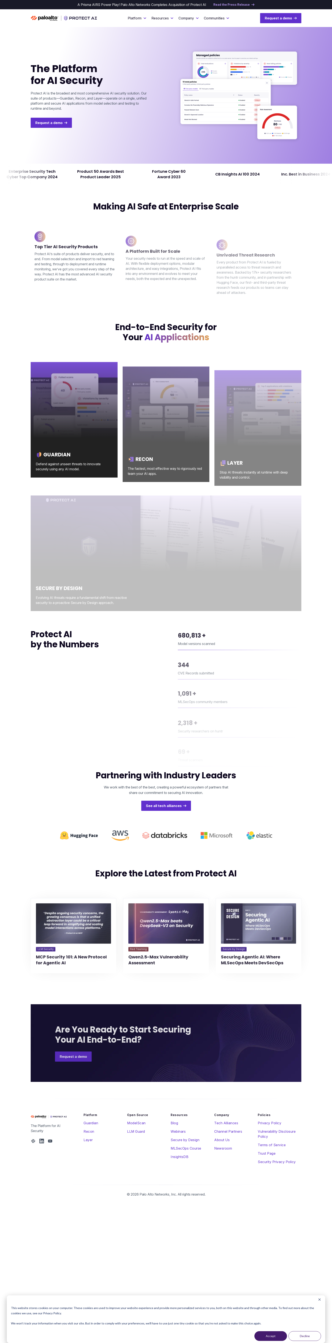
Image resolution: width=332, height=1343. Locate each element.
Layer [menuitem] (88, 1140)
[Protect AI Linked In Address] (41, 1141)
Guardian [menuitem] (91, 1123)
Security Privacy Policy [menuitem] (277, 1162)
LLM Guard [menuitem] (136, 1131)
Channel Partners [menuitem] (228, 1131)
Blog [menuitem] (174, 1123)
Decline (305, 1336)
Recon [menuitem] (89, 1131)
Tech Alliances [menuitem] (226, 1123)
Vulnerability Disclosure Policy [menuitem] (277, 1134)
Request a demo (278, 18)
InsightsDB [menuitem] (179, 1157)
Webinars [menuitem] (178, 1131)
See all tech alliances (164, 806)
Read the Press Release (231, 4)
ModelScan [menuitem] (136, 1123)
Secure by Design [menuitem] (185, 1140)
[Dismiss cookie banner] (319, 1300)
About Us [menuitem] (222, 1140)
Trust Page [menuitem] (267, 1153)
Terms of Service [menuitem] (272, 1145)
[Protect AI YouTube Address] (50, 1141)
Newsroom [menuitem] (223, 1148)
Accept (271, 1336)
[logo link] (79, 853)
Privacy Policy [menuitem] (269, 1123)
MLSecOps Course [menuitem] (186, 1148)
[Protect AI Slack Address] (33, 1141)
